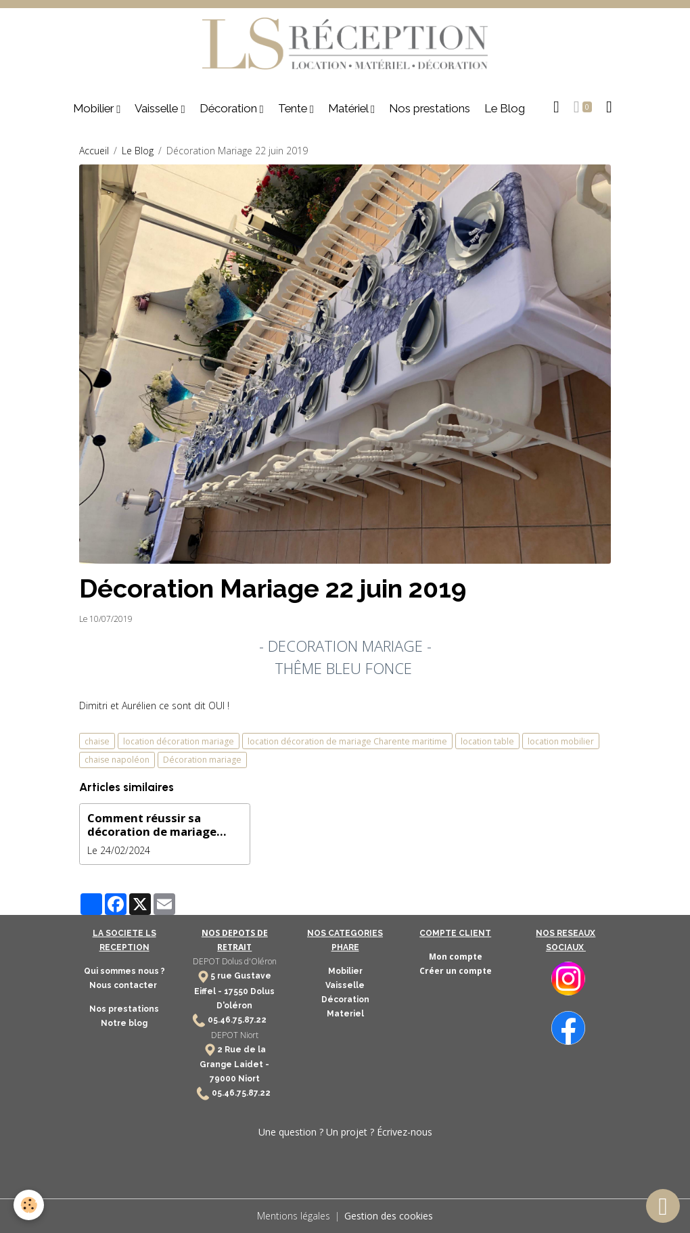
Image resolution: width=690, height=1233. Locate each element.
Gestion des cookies (388, 1215)
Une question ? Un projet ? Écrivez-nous (345, 1131)
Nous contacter (124, 985)
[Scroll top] (663, 1206)
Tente (294, 108)
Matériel (349, 108)
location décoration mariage (178, 741)
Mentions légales (293, 1215)
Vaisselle (158, 108)
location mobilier (561, 741)
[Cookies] (29, 1205)
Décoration (230, 108)
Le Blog (504, 108)
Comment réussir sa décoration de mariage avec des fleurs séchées (154, 824)
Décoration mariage (202, 759)
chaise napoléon (117, 759)
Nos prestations (429, 108)
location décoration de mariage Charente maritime (347, 741)
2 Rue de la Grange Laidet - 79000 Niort (234, 1064)
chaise (97, 741)
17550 (236, 991)
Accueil (94, 150)
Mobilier (94, 108)
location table (487, 741)
